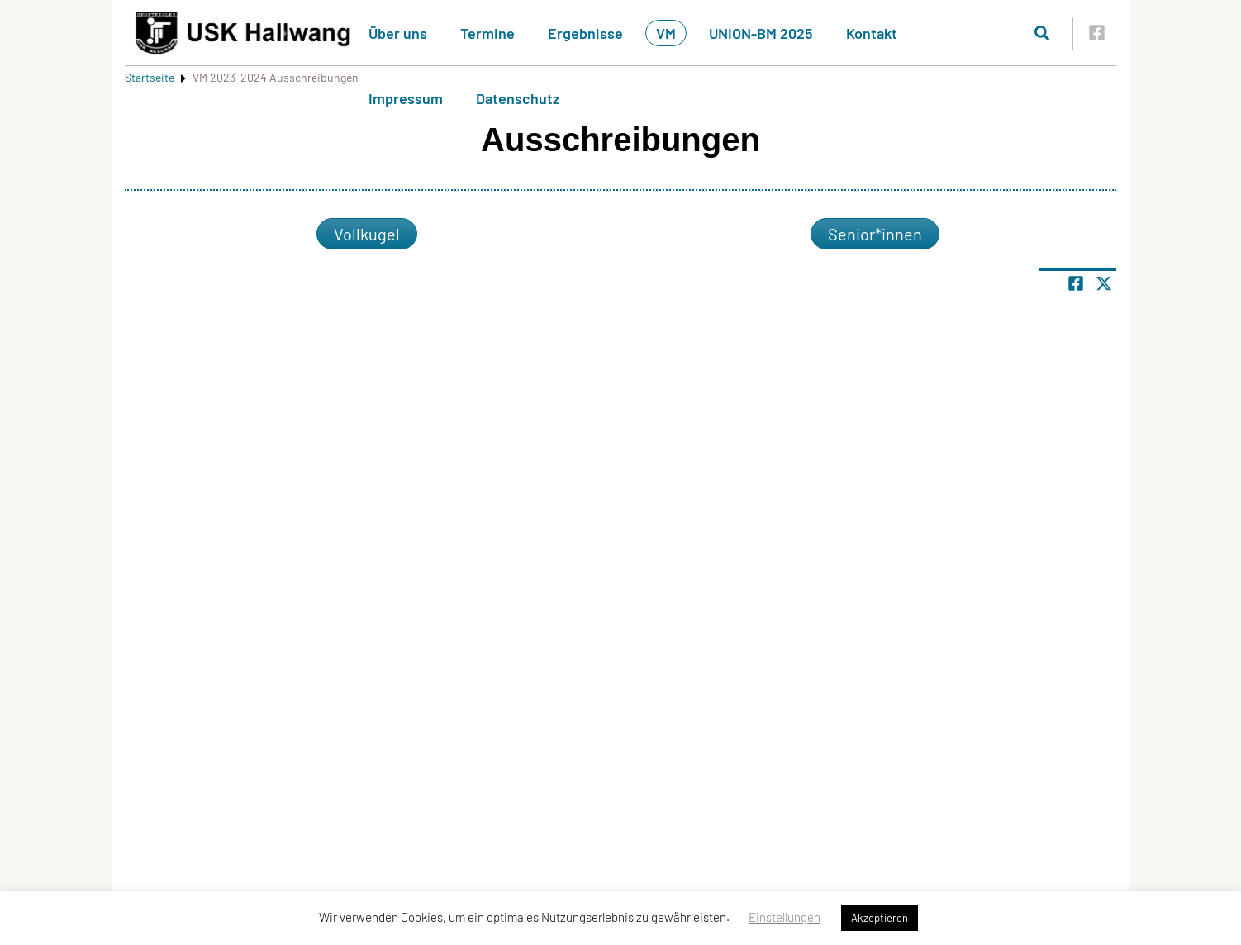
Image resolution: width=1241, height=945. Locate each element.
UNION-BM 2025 (761, 33)
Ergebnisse (585, 33)
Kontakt (871, 33)
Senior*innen (875, 234)
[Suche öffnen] (1042, 33)
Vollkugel (367, 234)
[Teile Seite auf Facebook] (1075, 283)
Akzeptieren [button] (879, 917)
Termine (487, 33)
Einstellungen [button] (784, 916)
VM (666, 33)
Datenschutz (517, 98)
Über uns (397, 33)
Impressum (405, 98)
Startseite (149, 77)
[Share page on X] (1103, 283)
